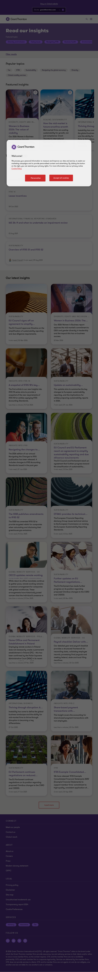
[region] (49, 163)
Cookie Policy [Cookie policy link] (16, 168)
